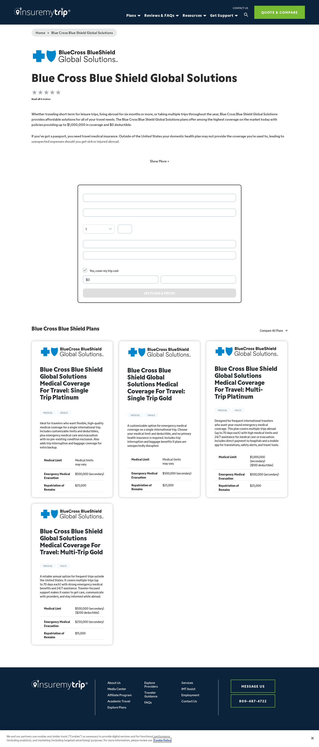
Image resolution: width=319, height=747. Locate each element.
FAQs (148, 702)
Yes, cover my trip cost (104, 271)
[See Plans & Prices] (159, 293)
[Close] (312, 741)
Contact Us (240, 8)
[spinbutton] (125, 228)
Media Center (116, 689)
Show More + (159, 161)
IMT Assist (188, 689)
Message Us (253, 686)
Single (64, 412)
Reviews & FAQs (159, 15)
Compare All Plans (273, 330)
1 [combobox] (86, 229)
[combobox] (159, 198)
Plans (131, 15)
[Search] (246, 15)
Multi (238, 410)
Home (40, 32)
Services (187, 682)
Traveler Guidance (150, 694)
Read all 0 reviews (41, 99)
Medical (48, 412)
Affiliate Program (119, 695)
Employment (190, 695)
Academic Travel (118, 701)
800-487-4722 (253, 700)
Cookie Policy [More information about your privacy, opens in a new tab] (162, 743)
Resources (192, 15)
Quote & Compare (279, 12)
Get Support (221, 15)
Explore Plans (116, 707)
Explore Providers (151, 684)
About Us (114, 682)
